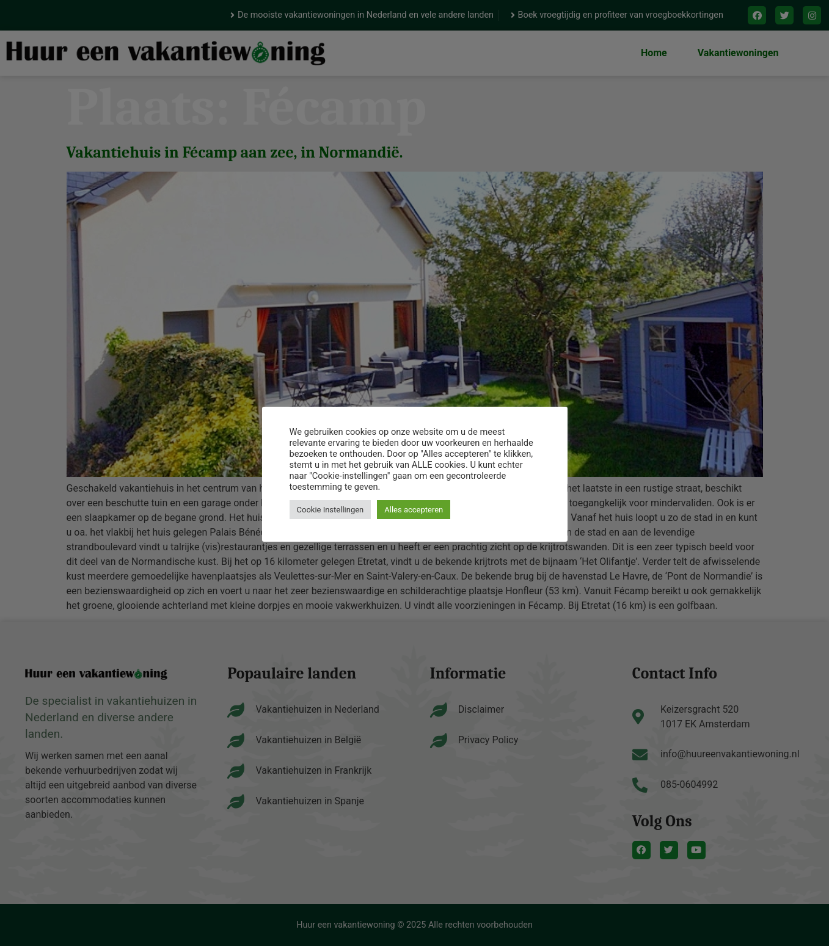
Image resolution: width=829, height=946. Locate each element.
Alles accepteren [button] (413, 509)
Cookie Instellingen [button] (330, 509)
